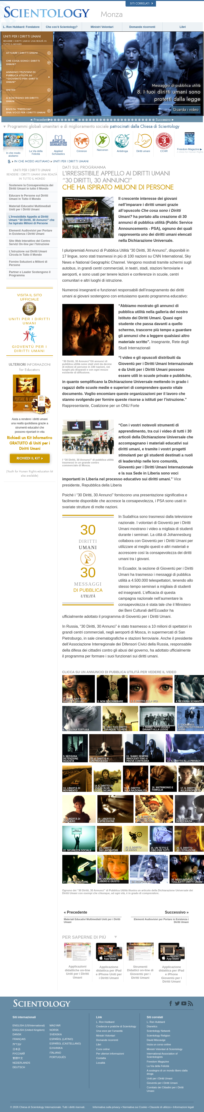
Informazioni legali (183, 1107)
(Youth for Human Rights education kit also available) (29, 473)
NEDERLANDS (21, 1062)
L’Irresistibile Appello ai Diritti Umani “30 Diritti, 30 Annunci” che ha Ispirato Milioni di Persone (32, 220)
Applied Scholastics (58, 143)
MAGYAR (55, 1025)
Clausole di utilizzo (160, 1107)
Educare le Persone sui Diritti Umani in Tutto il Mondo (28, 197)
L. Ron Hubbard (105, 1022)
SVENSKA (56, 1034)
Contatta (101, 1058)
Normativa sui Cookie (134, 1107)
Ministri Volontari (102, 27)
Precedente (41, 119)
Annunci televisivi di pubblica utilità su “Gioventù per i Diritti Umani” (22, 77)
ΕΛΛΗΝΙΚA (56, 1048)
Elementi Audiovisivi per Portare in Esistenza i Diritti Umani (30, 232)
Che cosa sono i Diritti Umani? (23, 62)
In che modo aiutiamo (13, 153)
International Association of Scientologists (162, 1055)
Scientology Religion (158, 1035)
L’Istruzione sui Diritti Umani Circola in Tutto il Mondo (28, 253)
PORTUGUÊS (58, 1057)
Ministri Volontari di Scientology (164, 1049)
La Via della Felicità (36, 143)
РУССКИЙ (19, 1053)
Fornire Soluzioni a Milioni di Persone (28, 263)
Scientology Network (158, 1030)
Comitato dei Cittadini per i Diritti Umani (165, 1089)
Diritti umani (143, 142)
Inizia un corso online (159, 1044)
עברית (17, 1044)
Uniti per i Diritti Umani (159, 1078)
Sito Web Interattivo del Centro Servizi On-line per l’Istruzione (29, 242)
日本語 (16, 1049)
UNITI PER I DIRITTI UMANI (71, 161)
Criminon (82, 142)
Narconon (102, 141)
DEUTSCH (19, 1067)
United (10, 90)
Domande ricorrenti (142, 27)
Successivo (163, 119)
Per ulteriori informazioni (110, 1053)
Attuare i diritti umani (22, 53)
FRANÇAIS (19, 1039)
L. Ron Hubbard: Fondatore (21, 27)
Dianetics (152, 1026)
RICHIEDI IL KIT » (30, 458)
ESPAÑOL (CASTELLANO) (65, 1043)
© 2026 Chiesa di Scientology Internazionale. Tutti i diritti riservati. (47, 1107)
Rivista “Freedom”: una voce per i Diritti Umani (25, 110)
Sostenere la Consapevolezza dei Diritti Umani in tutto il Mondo (31, 187)
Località (100, 1062)
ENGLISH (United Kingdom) (29, 1030)
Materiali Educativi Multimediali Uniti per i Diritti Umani (30, 208)
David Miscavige (156, 1040)
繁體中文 (18, 1058)
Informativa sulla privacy (106, 1107)
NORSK (54, 1030)
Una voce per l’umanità (109, 1030)
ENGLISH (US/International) (29, 1025)
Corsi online (103, 1049)
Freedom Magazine (190, 150)
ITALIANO (55, 1052)
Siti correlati (141, 3)
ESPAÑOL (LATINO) (61, 1039)
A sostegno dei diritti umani (22, 99)
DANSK (17, 1034)
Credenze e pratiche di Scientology (116, 1026)
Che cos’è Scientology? (62, 27)
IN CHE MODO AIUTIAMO (32, 161)
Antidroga (122, 142)
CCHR (164, 142)
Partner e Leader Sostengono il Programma (30, 273)
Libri (183, 27)
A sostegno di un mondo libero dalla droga (167, 1072)
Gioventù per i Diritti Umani (162, 1083)
